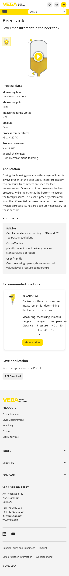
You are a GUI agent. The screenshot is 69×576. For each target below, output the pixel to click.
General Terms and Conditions (19, 547)
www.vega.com (10, 519)
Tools (7, 451)
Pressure (7, 431)
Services (8, 463)
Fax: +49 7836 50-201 (14, 511)
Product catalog (11, 414)
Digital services (11, 436)
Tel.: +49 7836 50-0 (12, 507)
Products (9, 407)
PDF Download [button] (13, 376)
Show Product (32, 342)
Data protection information (17, 556)
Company (9, 475)
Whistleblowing (44, 556)
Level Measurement (13, 419)
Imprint (43, 547)
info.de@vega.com (12, 515)
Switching (8, 425)
